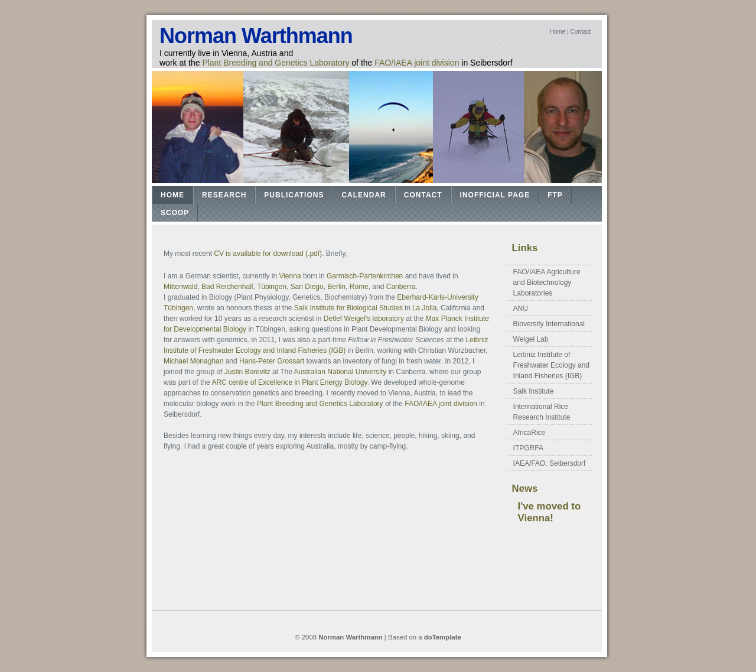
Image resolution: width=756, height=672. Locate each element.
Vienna (290, 276)
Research (224, 195)
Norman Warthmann (256, 36)
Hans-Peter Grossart (271, 361)
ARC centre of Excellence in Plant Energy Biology (289, 382)
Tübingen (271, 287)
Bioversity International (549, 324)
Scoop (175, 213)
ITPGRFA (528, 448)
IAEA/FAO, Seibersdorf (549, 463)
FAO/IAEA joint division (416, 62)
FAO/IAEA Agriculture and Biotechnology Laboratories (547, 282)
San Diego (307, 287)
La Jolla (424, 308)
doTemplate (442, 637)
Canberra (401, 287)
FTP (555, 195)
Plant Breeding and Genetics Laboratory (275, 62)
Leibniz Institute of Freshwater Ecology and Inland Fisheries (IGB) (551, 365)
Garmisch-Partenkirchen (365, 276)
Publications (294, 195)
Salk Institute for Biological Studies (349, 308)
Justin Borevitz (247, 372)
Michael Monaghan (193, 361)
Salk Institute (533, 391)
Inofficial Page (495, 195)
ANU (520, 308)
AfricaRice (529, 432)
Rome (359, 287)
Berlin (336, 287)
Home (558, 31)
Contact (581, 31)
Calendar (363, 195)
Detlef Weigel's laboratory (364, 318)
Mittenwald (180, 287)
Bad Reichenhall (227, 287)
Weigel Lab (531, 339)
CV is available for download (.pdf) (268, 253)
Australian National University (340, 372)
